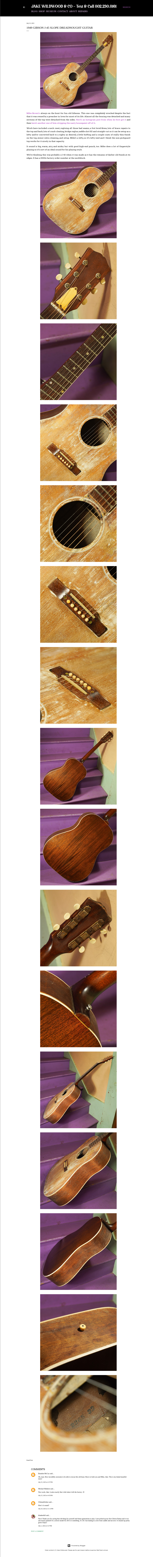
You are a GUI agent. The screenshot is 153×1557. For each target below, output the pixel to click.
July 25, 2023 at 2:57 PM (45, 1482)
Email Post (30, 1460)
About (73, 11)
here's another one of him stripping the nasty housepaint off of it (63, 123)
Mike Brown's (33, 113)
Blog (34, 11)
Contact (62, 11)
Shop (42, 11)
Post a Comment (37, 1531)
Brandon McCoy (43, 1473)
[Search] (126, 7)
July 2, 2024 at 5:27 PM (45, 1526)
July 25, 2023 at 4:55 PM (45, 1495)
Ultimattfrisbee (43, 1502)
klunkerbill (42, 1515)
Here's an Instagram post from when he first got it (101, 120)
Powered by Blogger (76, 1545)
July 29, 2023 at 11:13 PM (45, 1509)
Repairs (83, 11)
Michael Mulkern (44, 1489)
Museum (51, 11)
